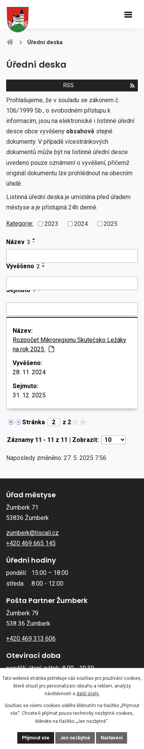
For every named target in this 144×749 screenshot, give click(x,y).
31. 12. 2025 (29, 395)
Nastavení (111, 738)
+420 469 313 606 (31, 638)
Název (18, 242)
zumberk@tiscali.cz (32, 532)
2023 (51, 223)
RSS (98, 85)
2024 (81, 223)
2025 (111, 223)
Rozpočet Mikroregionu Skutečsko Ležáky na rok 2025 (69, 344)
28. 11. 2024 (29, 372)
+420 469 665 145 (31, 543)
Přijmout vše (36, 738)
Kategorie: (19, 223)
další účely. (87, 693)
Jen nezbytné (75, 738)
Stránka (33, 422)
